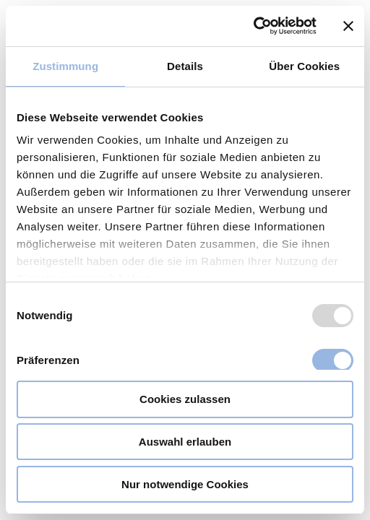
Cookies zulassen (185, 399)
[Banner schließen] (348, 26)
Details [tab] (185, 66)
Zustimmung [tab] (65, 66)
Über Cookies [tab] (304, 66)
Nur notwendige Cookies (185, 484)
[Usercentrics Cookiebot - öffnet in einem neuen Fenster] (253, 26)
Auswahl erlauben (185, 442)
